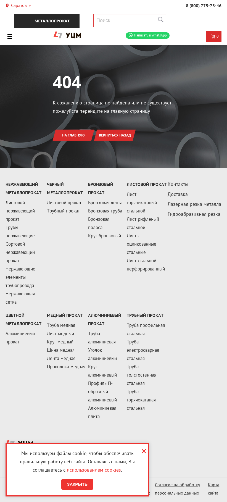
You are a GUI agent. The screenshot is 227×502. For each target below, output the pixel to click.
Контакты (178, 185)
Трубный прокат (63, 211)
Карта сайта (213, 489)
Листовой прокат (64, 203)
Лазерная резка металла (194, 204)
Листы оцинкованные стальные (141, 244)
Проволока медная (66, 367)
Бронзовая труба (105, 211)
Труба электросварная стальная (143, 350)
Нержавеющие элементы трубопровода (20, 277)
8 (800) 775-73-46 (203, 6)
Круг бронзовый (104, 236)
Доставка (178, 194)
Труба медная (61, 326)
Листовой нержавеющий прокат (20, 211)
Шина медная (61, 351)
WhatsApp (150, 35)
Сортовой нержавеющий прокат (20, 252)
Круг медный (60, 342)
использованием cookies (94, 470)
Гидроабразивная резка (194, 214)
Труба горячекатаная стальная (141, 400)
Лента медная (61, 359)
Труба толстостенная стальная (141, 375)
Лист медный (60, 334)
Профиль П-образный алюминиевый (102, 392)
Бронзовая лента (105, 203)
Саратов (19, 6)
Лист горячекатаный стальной (142, 203)
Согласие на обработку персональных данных (177, 489)
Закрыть (77, 484)
